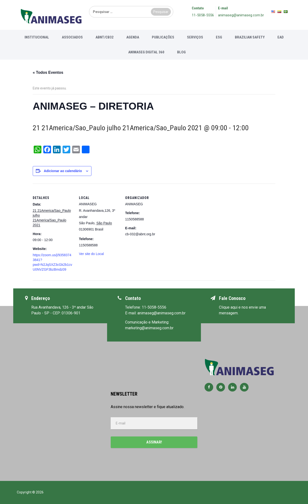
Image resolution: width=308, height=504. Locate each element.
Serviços (195, 37)
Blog (181, 52)
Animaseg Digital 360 (146, 52)
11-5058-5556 (203, 15)
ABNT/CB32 (105, 37)
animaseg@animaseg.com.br (241, 15)
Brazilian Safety (250, 37)
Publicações (163, 37)
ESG (219, 37)
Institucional (37, 37)
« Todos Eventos (48, 72)
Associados (72, 37)
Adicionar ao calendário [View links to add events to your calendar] (63, 171)
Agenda (132, 37)
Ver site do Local (91, 254)
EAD (280, 37)
